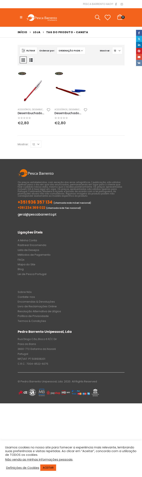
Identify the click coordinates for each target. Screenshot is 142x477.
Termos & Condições (32, 321)
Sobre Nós (25, 292)
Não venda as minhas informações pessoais (39, 459)
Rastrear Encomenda (32, 245)
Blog (21, 269)
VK (139, 63)
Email (139, 57)
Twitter (139, 39)
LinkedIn (139, 45)
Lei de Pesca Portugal (32, 274)
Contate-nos (26, 297)
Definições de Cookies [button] (22, 468)
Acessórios (24, 109)
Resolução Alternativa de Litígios (39, 311)
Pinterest (139, 51)
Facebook (139, 33)
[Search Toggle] (97, 17)
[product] (34, 88)
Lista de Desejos (28, 250)
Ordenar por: (47, 50)
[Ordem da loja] (71, 50)
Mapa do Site (26, 264)
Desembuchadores (42, 109)
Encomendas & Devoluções (36, 302)
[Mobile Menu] (21, 17)
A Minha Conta (27, 240)
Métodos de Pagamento (34, 255)
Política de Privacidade (33, 316)
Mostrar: (105, 50)
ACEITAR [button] (48, 468)
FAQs (21, 260)
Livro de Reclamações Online (37, 306)
